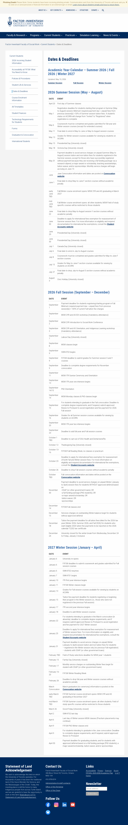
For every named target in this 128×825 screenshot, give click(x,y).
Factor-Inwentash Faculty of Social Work (25, 22)
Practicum (71, 35)
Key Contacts (56, 10)
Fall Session (78, 83)
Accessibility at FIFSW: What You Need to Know (23, 70)
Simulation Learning (90, 35)
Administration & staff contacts (58, 783)
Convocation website (70, 477)
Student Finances (19, 113)
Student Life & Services (21, 85)
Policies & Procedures (21, 78)
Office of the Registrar (54, 787)
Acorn (116, 771)
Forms (14, 128)
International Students (21, 141)
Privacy (100, 771)
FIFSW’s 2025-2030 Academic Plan (99, 773)
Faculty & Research (17, 35)
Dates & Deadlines (20, 91)
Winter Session (105, 83)
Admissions (71, 10)
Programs (35, 35)
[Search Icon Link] (103, 10)
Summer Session (55, 83)
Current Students (53, 35)
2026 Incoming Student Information (21, 61)
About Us (43, 10)
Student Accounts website (82, 465)
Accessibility (91, 771)
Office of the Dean (53, 790)
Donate (95, 10)
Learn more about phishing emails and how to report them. (96, 5)
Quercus (108, 771)
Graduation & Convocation (23, 135)
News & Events (111, 35)
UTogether (84, 10)
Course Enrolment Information (19, 99)
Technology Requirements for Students (22, 120)
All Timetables (17, 107)
